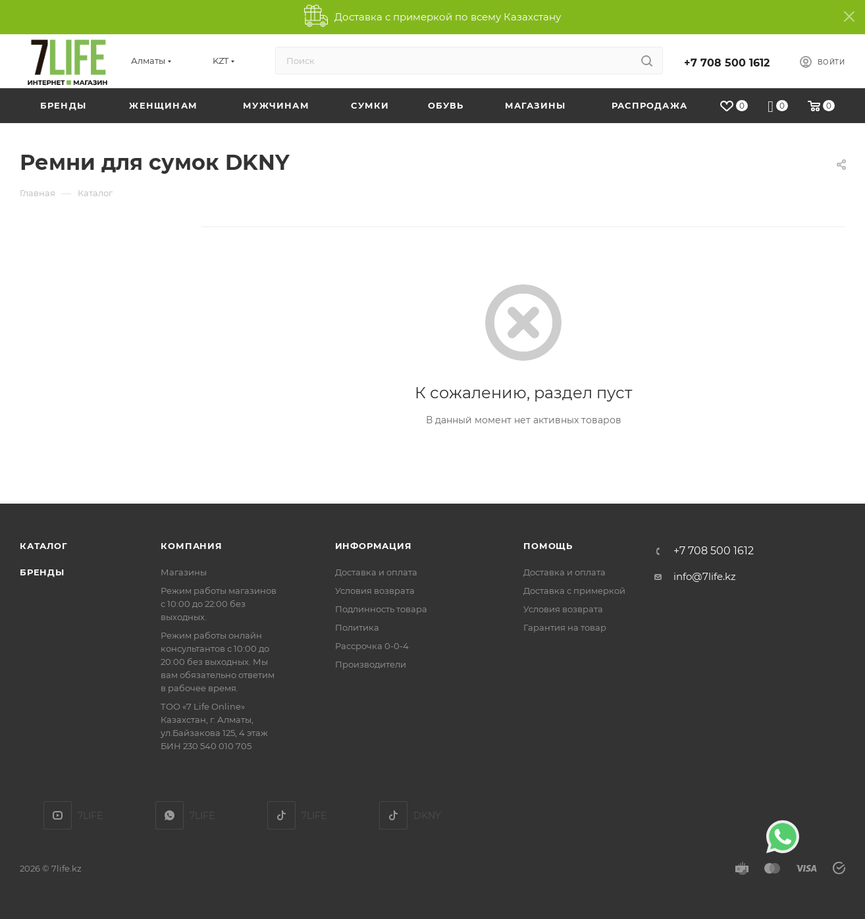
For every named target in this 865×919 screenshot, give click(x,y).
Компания (191, 545)
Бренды (42, 572)
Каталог (44, 545)
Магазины (184, 572)
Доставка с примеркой (574, 590)
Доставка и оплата (376, 572)
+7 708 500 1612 (727, 63)
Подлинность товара (381, 609)
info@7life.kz (704, 576)
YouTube (57, 815)
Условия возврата (375, 590)
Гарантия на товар (564, 627)
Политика (357, 627)
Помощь (548, 545)
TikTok (281, 815)
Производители (370, 664)
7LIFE (169, 815)
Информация (373, 545)
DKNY (393, 815)
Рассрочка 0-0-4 (372, 646)
